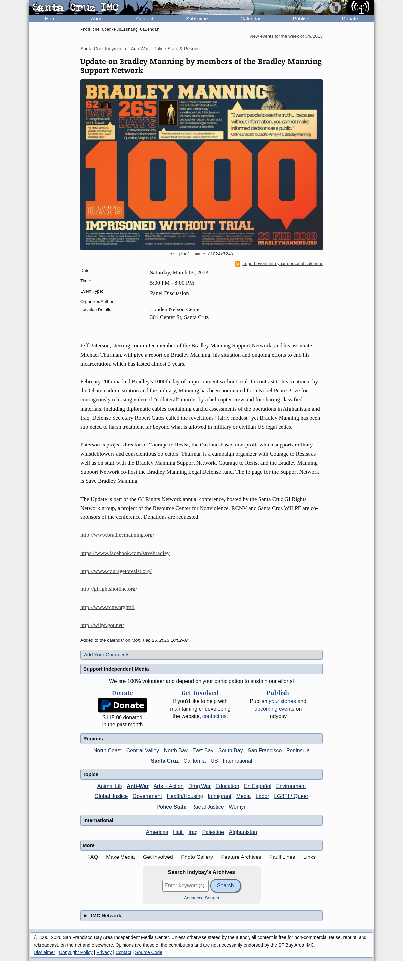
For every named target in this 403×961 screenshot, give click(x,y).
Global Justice (111, 796)
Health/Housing (185, 796)
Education (227, 786)
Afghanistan (243, 832)
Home (51, 18)
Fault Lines (282, 857)
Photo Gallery (197, 857)
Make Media (120, 857)
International (237, 761)
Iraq (193, 832)
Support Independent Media (116, 669)
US (214, 761)
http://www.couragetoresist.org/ (116, 571)
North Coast (107, 750)
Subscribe (197, 18)
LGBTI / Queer (291, 796)
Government (147, 796)
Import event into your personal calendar (279, 263)
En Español (257, 786)
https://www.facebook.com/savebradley (125, 553)
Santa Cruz (165, 761)
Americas (157, 832)
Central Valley (142, 750)
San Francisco (265, 750)
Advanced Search (201, 897)
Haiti (178, 832)
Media (243, 796)
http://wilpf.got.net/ (102, 625)
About (97, 18)
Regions (93, 738)
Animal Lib (109, 786)
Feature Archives (241, 857)
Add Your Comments (107, 654)
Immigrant (219, 796)
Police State (171, 807)
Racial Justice (207, 807)
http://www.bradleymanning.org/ (117, 535)
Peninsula (298, 750)
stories (282, 701)
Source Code (148, 952)
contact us (214, 716)
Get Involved (158, 857)
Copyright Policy (76, 952)
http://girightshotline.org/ (108, 589)
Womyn (238, 807)
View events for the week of (286, 36)
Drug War (199, 786)
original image (187, 254)
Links (309, 857)
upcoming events (274, 709)
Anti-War (140, 48)
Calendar (250, 18)
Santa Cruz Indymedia (103, 48)
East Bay (202, 750)
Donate (350, 18)
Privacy (104, 952)
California (195, 761)
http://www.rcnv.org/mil (107, 607)
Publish (301, 18)
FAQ (92, 857)
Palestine (213, 832)
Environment (291, 786)
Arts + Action (168, 786)
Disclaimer (44, 952)
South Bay (230, 750)
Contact (144, 18)
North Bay (176, 750)
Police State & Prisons (176, 48)
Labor (262, 796)
